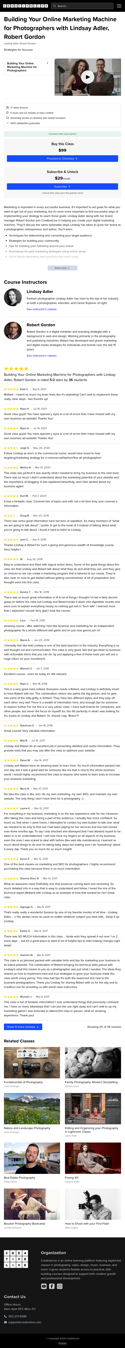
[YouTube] (44, 1286)
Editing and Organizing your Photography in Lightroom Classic (91, 1130)
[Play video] (88, 77)
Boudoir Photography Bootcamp (24, 1223)
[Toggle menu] (119, 6)
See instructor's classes (42, 309)
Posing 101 (71, 1178)
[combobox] (82, 6)
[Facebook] (52, 1286)
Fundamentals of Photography (23, 1082)
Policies (63, 1343)
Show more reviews (23, 1027)
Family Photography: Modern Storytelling (91, 1082)
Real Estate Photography (19, 1178)
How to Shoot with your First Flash (87, 1223)
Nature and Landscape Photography (27, 1128)
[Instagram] (60, 1286)
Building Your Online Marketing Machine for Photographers (22, 66)
